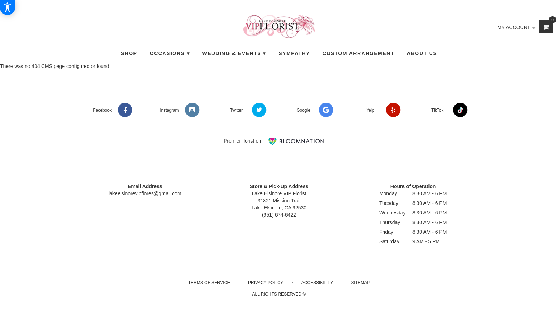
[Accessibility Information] (7, 7)
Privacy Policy (265, 282)
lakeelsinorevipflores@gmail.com (145, 193)
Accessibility (317, 282)
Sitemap (360, 282)
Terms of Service (209, 282)
